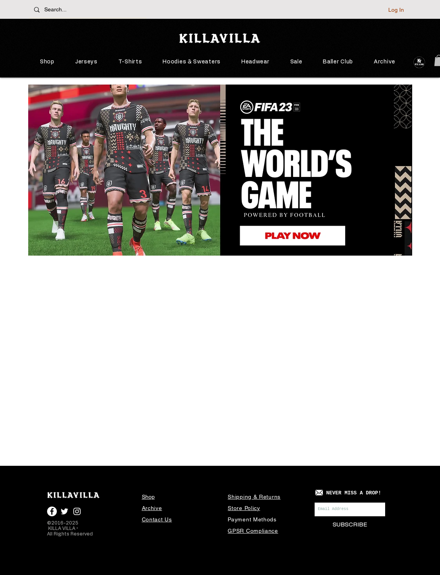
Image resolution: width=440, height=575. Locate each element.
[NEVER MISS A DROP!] (353, 493)
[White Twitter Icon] (64, 511)
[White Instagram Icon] (77, 511)
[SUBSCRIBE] (350, 524)
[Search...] (88, 10)
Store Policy (244, 508)
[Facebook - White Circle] (52, 511)
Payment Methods (252, 519)
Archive (152, 508)
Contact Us (157, 519)
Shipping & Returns (254, 497)
